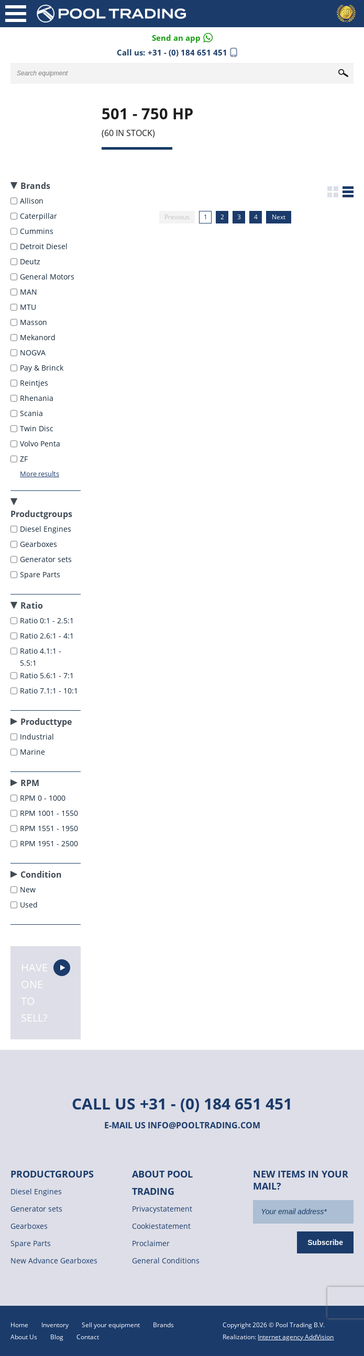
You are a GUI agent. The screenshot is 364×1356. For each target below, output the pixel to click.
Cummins (38, 231)
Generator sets (47, 559)
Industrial (38, 737)
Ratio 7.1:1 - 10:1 (50, 691)
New (29, 889)
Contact (87, 1336)
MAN (29, 292)
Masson (34, 322)
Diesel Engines (46, 529)
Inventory (55, 1324)
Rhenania (38, 398)
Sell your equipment (111, 1324)
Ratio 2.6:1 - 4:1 (48, 636)
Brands (163, 1324)
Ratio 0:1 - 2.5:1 (48, 620)
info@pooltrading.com (204, 1125)
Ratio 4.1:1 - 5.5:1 (40, 657)
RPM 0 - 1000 (44, 798)
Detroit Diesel (45, 246)
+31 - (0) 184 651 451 (187, 52)
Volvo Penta (41, 444)
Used (30, 905)
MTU (29, 307)
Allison (33, 201)
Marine (33, 752)
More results (39, 473)
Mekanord (39, 337)
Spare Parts (41, 574)
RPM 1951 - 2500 (50, 843)
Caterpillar (39, 216)
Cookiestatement (161, 1226)
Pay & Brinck (42, 368)
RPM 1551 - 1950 (50, 828)
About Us (23, 1336)
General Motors (48, 277)
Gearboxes (39, 544)
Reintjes (35, 383)
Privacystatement (162, 1209)
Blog (56, 1336)
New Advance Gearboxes (53, 1260)
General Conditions (166, 1260)
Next (278, 216)
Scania (32, 413)
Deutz (31, 261)
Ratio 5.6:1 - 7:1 (48, 675)
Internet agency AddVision (296, 1336)
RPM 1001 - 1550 (50, 813)
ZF (25, 459)
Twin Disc (38, 428)
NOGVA (34, 352)
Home (19, 1324)
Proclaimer (151, 1243)
